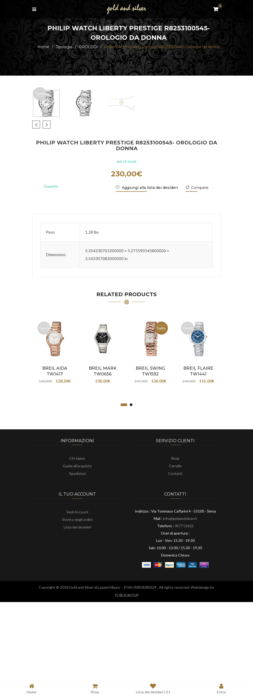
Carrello (175, 544)
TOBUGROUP (126, 673)
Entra (221, 688)
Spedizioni (77, 552)
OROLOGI (88, 46)
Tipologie (64, 46)
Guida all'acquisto (77, 544)
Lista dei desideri (77, 605)
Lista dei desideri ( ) (153, 688)
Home (43, 46)
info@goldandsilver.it (180, 597)
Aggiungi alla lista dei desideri (149, 266)
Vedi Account (77, 590)
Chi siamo (77, 537)
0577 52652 (184, 604)
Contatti (175, 552)
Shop (175, 537)
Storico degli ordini (77, 598)
